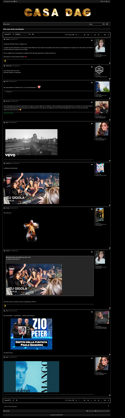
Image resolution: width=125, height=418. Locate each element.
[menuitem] (15, 1)
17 (100, 75)
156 (100, 94)
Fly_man (97, 114)
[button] (73, 35)
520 (100, 326)
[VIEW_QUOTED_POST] (20, 257)
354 (100, 174)
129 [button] (105, 35)
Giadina (97, 52)
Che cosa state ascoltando (13, 29)
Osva (96, 92)
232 (100, 115)
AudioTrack (97, 172)
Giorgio (97, 221)
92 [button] (95, 35)
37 (100, 223)
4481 (101, 54)
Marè (96, 136)
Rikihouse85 (98, 74)
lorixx (96, 324)
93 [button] (98, 35)
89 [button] (84, 35)
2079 (101, 138)
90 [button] (88, 35)
